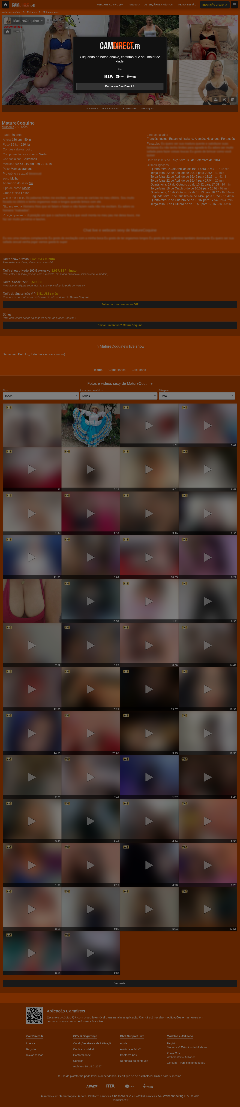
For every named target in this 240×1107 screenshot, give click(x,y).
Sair (120, 69)
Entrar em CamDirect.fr (120, 86)
